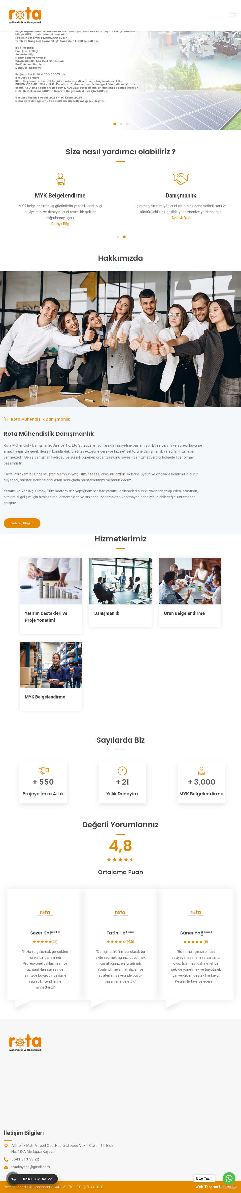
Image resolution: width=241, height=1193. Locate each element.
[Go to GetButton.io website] (229, 1188)
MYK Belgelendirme (45, 696)
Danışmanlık (106, 613)
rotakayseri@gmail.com (30, 1167)
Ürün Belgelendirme (184, 613)
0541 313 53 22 (25, 1159)
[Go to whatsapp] (229, 1178)
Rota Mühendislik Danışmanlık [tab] (37, 419)
